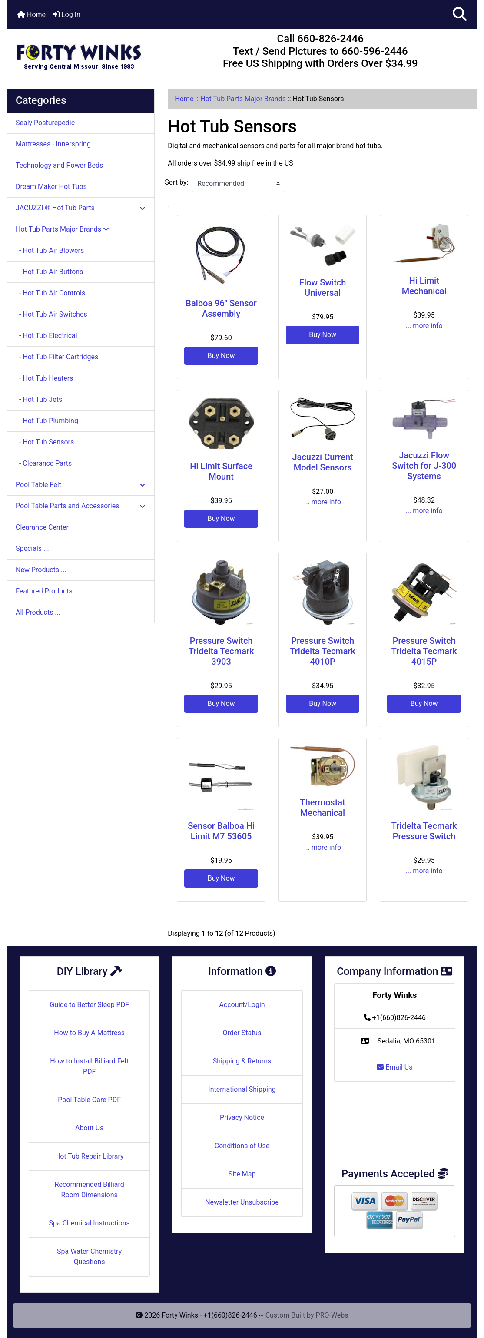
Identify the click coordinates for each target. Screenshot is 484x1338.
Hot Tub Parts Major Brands (243, 99)
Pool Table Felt (81, 484)
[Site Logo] (85, 53)
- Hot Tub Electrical (46, 335)
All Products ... (38, 612)
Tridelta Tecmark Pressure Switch (424, 831)
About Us (89, 1128)
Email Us (394, 1067)
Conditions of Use (242, 1146)
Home (31, 14)
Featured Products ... (48, 591)
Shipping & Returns (242, 1061)
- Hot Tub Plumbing (47, 421)
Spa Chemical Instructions (89, 1223)
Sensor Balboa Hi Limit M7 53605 (221, 831)
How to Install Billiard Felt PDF (89, 1066)
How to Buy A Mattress (89, 1033)
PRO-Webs (332, 1315)
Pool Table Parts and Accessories (81, 506)
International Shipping (241, 1089)
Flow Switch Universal (322, 287)
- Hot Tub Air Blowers (50, 250)
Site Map (242, 1174)
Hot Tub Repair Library (89, 1156)
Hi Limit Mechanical (424, 285)
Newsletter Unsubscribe (242, 1202)
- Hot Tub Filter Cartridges (57, 357)
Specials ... (32, 548)
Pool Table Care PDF (89, 1100)
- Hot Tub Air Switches (51, 314)
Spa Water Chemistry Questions (89, 1256)
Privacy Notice (242, 1117)
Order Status (242, 1033)
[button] (459, 14)
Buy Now (221, 355)
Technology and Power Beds (59, 165)
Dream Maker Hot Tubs (51, 186)
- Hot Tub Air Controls (50, 293)
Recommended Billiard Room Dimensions (89, 1189)
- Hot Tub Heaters (44, 378)
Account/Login (242, 1004)
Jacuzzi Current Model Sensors (322, 462)
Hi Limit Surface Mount (221, 471)
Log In (66, 14)
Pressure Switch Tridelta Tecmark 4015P (424, 651)
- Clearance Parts (44, 463)
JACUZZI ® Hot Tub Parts (81, 208)
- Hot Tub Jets (39, 399)
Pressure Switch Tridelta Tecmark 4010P (322, 651)
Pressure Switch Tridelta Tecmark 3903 (221, 651)
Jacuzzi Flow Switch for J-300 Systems (424, 465)
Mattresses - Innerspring (53, 144)
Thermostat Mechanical (322, 807)
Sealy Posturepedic (45, 123)
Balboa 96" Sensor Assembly (221, 308)
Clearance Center (42, 527)
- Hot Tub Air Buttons (49, 272)
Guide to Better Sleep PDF (89, 1004)
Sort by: (176, 182)
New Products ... (41, 570)
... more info (424, 325)
